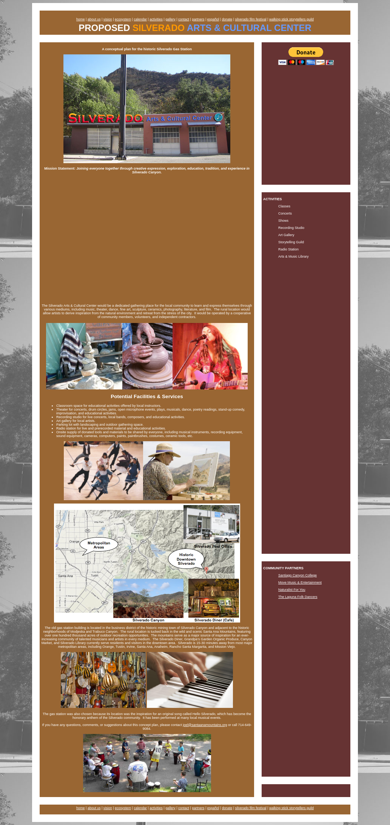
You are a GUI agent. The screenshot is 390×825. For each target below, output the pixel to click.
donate (227, 19)
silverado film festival (251, 19)
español (213, 19)
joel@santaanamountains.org (205, 725)
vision (107, 19)
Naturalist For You (291, 590)
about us (94, 19)
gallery (170, 19)
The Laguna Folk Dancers (298, 597)
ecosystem (123, 19)
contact (183, 19)
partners (198, 19)
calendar (140, 19)
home (80, 19)
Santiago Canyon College (297, 575)
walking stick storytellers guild (291, 19)
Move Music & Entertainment (300, 582)
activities (156, 19)
